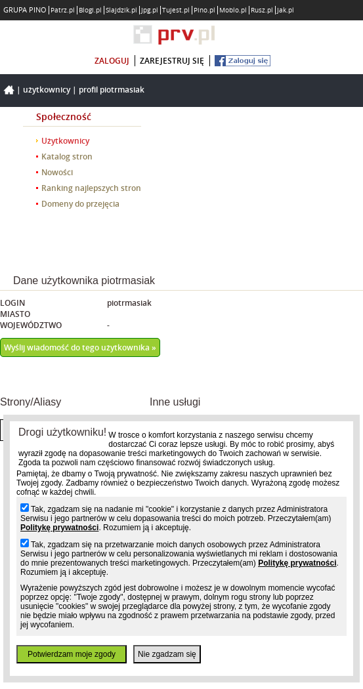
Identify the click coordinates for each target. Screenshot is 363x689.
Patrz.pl (63, 10)
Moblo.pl (233, 10)
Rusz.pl (262, 10)
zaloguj (112, 60)
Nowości (57, 172)
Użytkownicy (46, 89)
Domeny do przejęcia (80, 203)
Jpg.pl (149, 10)
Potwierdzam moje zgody (72, 654)
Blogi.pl (90, 10)
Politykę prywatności (59, 527)
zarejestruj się (172, 60)
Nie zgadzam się (167, 654)
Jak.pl (285, 10)
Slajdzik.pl (121, 10)
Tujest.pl (176, 10)
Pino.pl (204, 10)
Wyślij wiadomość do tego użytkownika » (80, 347)
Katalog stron (67, 156)
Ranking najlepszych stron (91, 188)
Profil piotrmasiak (111, 89)
